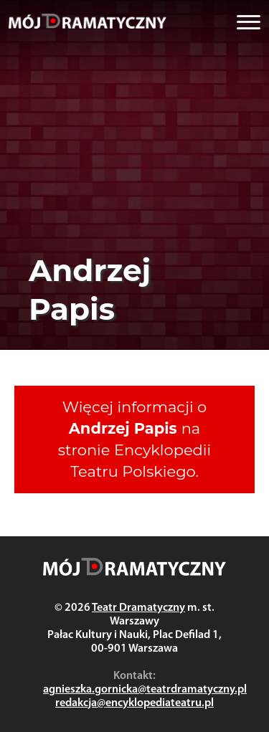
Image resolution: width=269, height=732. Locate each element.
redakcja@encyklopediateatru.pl (134, 703)
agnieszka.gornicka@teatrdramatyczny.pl (145, 689)
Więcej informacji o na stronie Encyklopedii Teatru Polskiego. (134, 439)
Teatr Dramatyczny (138, 608)
